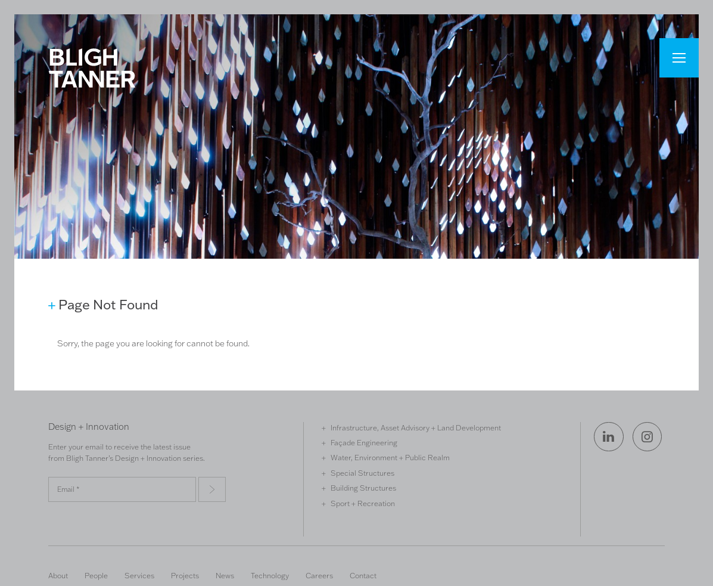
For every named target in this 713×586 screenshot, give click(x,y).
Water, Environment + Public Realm (390, 457)
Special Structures (362, 473)
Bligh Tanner (91, 68)
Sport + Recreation (363, 503)
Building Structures (363, 487)
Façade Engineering (364, 442)
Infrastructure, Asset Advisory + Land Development (416, 427)
